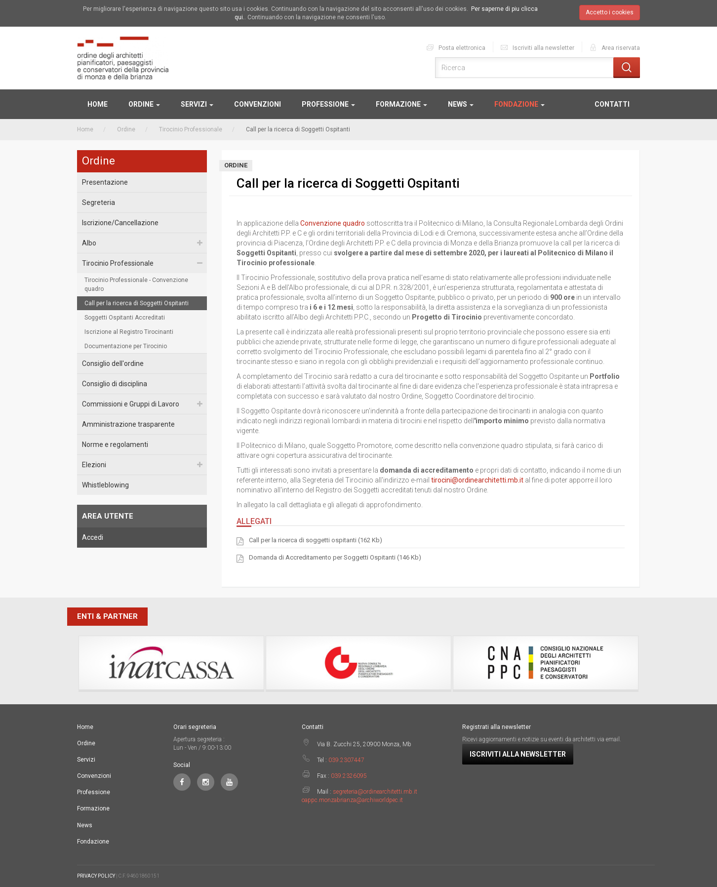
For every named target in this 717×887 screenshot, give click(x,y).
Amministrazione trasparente (128, 424)
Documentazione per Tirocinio (125, 346)
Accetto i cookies (610, 12)
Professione (328, 104)
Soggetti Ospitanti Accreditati (124, 317)
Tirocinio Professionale (190, 129)
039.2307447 (346, 760)
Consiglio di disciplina (114, 384)
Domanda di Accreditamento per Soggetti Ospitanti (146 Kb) (335, 558)
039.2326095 (349, 775)
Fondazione (519, 104)
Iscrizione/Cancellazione (120, 223)
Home (97, 104)
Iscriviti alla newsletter (537, 47)
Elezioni (94, 465)
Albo (89, 243)
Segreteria (98, 202)
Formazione (401, 104)
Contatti (612, 104)
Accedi (92, 537)
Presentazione (105, 182)
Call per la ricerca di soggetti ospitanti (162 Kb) (315, 540)
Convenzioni (257, 104)
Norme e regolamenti (115, 444)
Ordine (144, 104)
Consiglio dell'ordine (113, 363)
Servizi (197, 104)
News (461, 104)
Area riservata (614, 47)
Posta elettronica (455, 47)
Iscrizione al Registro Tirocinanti (128, 331)
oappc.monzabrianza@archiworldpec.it (352, 800)
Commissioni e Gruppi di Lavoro (130, 404)
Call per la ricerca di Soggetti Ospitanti (136, 303)
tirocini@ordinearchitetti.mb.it (477, 480)
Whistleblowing (105, 485)
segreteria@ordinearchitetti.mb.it (375, 791)
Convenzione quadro (332, 223)
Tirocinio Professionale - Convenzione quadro (136, 284)
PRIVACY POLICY (96, 876)
